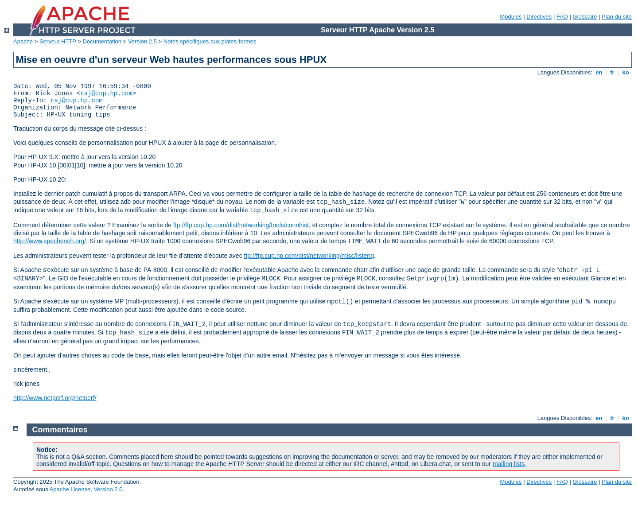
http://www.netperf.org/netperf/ (55, 397)
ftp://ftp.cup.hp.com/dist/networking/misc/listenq (309, 255)
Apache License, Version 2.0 (86, 489)
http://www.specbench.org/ (49, 241)
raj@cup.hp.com (106, 93)
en (599, 72)
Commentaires (60, 429)
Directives (539, 16)
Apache (23, 41)
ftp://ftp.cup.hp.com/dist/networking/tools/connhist (241, 225)
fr (612, 72)
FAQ (562, 16)
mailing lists (509, 463)
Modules (510, 16)
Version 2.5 (142, 41)
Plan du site (617, 16)
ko (625, 72)
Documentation (102, 41)
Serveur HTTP (57, 41)
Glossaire (585, 16)
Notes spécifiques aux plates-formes (210, 41)
